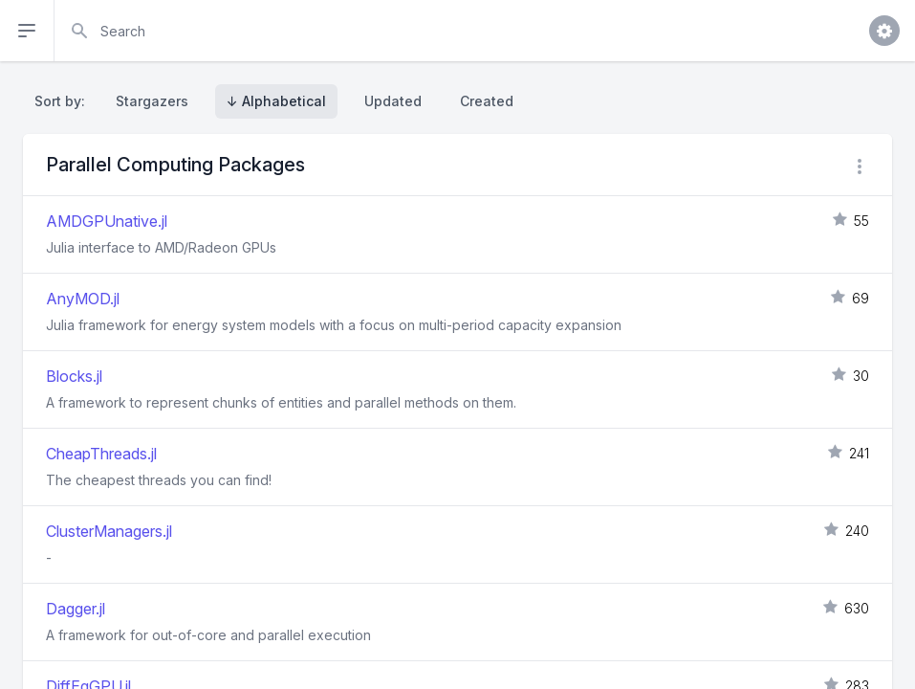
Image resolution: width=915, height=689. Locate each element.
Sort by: (63, 101)
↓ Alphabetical (276, 101)
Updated (393, 101)
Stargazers (152, 101)
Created (486, 101)
